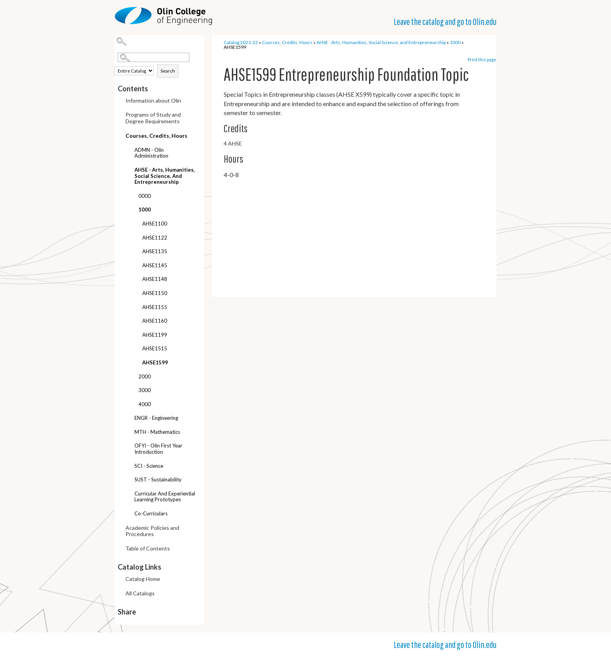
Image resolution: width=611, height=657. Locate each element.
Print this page (482, 59)
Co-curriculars (151, 513)
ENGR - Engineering (156, 418)
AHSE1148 (154, 279)
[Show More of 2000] (132, 377)
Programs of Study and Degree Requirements (153, 117)
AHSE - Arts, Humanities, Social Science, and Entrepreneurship (164, 176)
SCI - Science (148, 466)
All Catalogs (140, 593)
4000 (144, 404)
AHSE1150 (154, 293)
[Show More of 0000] (132, 197)
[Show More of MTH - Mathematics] (129, 433)
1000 (144, 209)
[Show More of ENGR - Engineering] (129, 419)
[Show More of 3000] (132, 391)
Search (168, 71)
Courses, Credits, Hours (156, 135)
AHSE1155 (154, 307)
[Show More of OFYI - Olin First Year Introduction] (129, 446)
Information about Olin (153, 100)
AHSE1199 (154, 335)
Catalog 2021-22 (241, 42)
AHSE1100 (154, 223)
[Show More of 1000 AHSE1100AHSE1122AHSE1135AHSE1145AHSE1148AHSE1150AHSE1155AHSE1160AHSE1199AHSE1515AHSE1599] (132, 206)
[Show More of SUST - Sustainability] (129, 480)
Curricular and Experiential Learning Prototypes (164, 496)
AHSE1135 (154, 251)
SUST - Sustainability (158, 479)
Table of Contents (147, 548)
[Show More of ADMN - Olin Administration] (129, 151)
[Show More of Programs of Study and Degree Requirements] (120, 115)
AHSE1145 (154, 265)
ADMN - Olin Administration (151, 153)
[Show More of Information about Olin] (120, 101)
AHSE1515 (154, 348)
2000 (144, 376)
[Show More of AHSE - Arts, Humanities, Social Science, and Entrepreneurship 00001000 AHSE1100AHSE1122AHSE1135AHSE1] (129, 167)
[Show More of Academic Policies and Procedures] (120, 528)
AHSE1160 (154, 321)
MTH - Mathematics (157, 432)
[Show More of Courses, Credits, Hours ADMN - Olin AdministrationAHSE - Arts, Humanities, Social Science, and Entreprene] (120, 134)
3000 (144, 390)
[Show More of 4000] (132, 405)
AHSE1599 (155, 362)
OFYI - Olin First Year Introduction (158, 448)
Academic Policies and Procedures (152, 531)
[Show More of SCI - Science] (129, 467)
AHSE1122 (154, 237)
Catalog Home (142, 578)
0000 (144, 196)
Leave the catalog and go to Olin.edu (445, 21)
